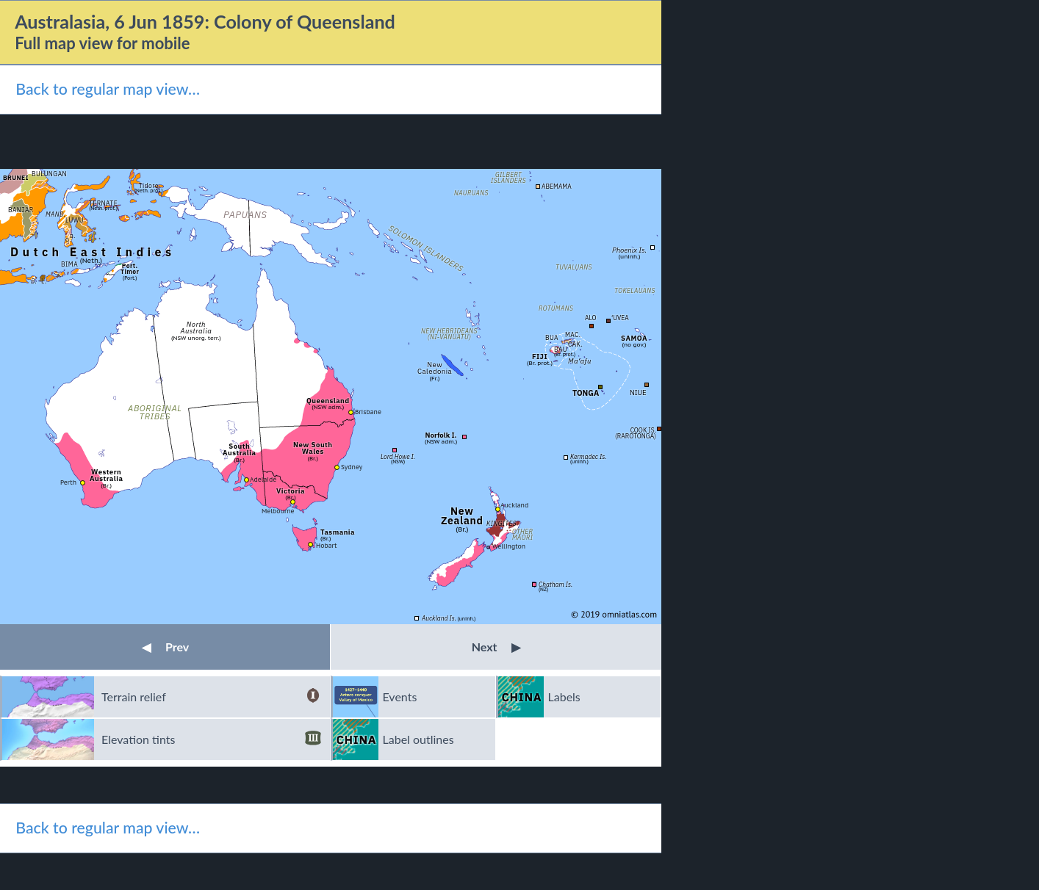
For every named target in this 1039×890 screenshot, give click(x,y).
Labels (564, 696)
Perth (68, 482)
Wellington (508, 546)
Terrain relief (211, 697)
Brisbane (368, 412)
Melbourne (278, 511)
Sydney (351, 467)
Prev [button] (165, 647)
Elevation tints (211, 739)
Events (400, 696)
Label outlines (418, 739)
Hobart (326, 545)
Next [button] (496, 647)
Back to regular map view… (107, 88)
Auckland (514, 505)
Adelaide (263, 479)
